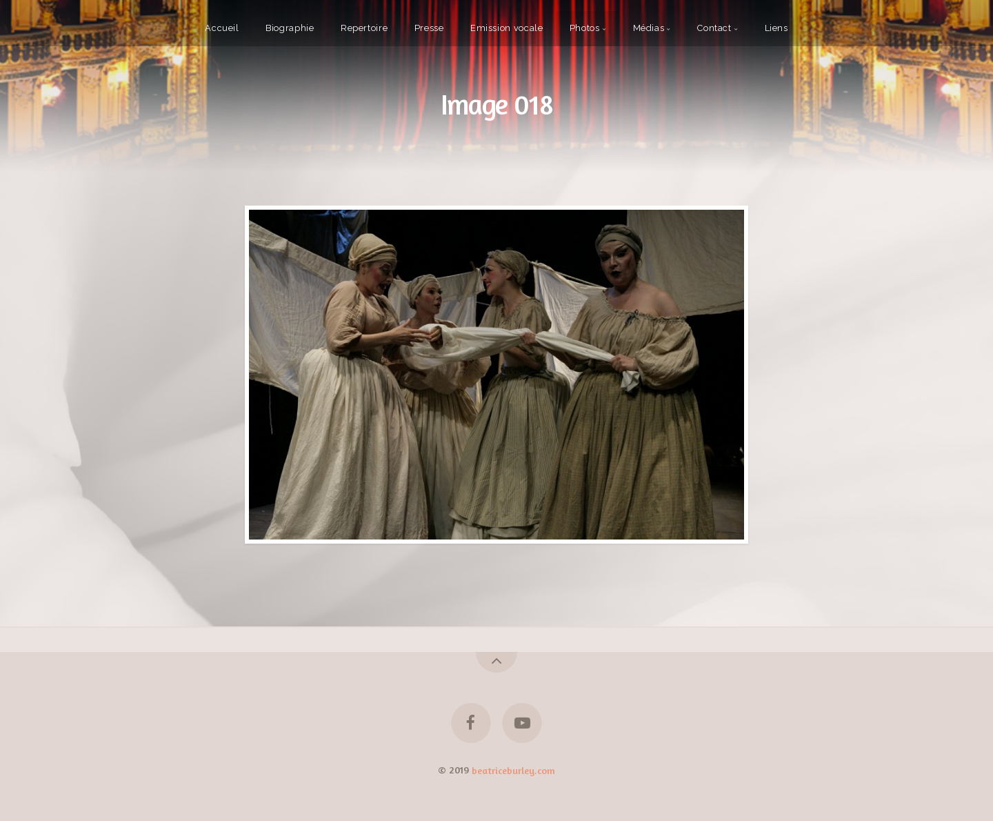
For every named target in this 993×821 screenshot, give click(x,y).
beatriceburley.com (513, 769)
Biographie (289, 28)
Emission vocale (506, 28)
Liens (776, 28)
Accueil (222, 28)
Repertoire (364, 28)
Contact (714, 28)
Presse (429, 28)
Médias (649, 28)
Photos (585, 28)
